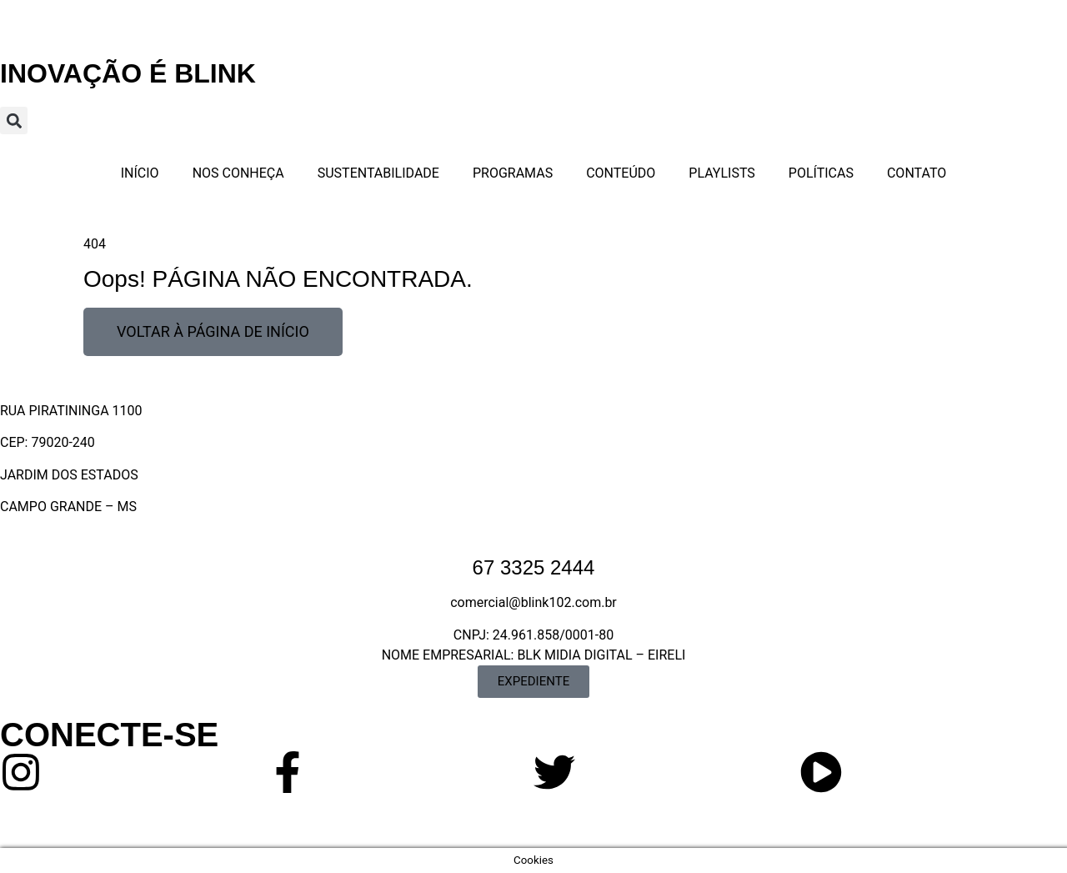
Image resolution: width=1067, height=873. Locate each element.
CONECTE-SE (109, 734)
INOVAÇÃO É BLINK (128, 73)
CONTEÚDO (620, 173)
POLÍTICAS (821, 173)
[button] (14, 120)
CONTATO (916, 173)
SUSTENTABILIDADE (378, 173)
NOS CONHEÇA (238, 173)
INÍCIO (140, 173)
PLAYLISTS (722, 173)
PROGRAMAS (513, 173)
